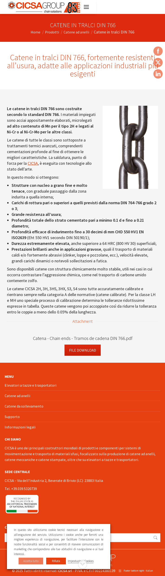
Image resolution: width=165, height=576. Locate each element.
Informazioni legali (20, 427)
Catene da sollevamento (24, 406)
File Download (82, 350)
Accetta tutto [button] (31, 561)
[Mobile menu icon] (86, 7)
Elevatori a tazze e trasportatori (30, 385)
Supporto (12, 416)
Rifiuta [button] (56, 561)
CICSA (33, 163)
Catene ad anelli (17, 395)
